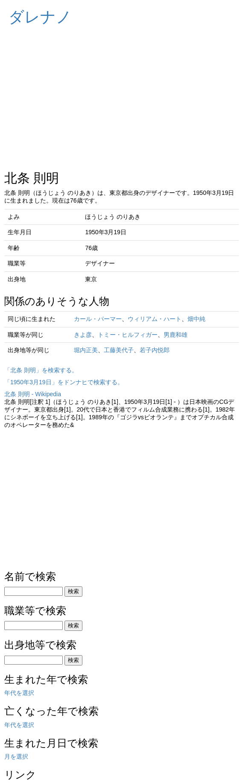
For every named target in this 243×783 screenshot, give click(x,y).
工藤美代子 (119, 350)
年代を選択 (19, 692)
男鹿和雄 (175, 334)
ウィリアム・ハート (155, 318)
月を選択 (16, 756)
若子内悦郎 (155, 350)
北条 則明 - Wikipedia (32, 394)
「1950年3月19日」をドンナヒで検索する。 (63, 382)
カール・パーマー (98, 318)
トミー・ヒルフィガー (128, 334)
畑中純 (196, 318)
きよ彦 (83, 334)
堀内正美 (86, 350)
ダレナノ (40, 17)
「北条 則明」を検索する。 (41, 370)
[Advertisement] (121, 94)
